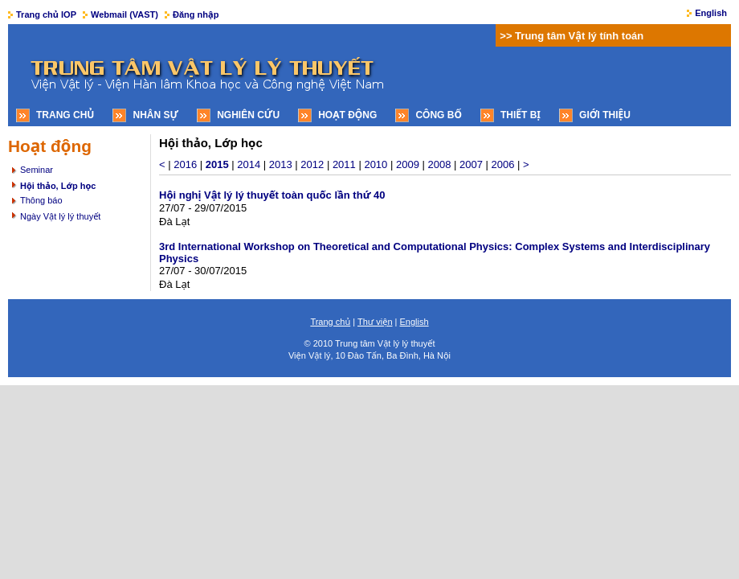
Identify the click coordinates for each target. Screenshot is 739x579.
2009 (407, 164)
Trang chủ (65, 115)
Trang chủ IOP (46, 14)
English (711, 13)
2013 (280, 164)
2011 (344, 164)
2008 (439, 164)
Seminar (36, 170)
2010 (375, 164)
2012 (312, 164)
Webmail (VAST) (124, 14)
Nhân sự (155, 115)
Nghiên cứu (248, 115)
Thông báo (41, 200)
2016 (185, 164)
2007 (471, 164)
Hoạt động (347, 115)
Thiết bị (520, 115)
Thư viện (375, 321)
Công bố (438, 115)
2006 (503, 164)
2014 (248, 164)
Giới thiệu (605, 115)
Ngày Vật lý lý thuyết (60, 216)
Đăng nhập (195, 14)
